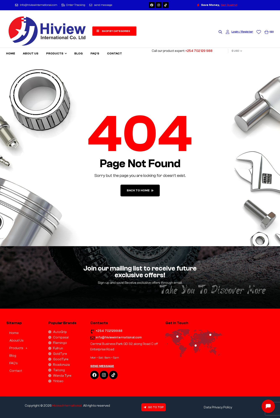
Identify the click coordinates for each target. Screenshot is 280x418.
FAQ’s (13, 363)
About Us (16, 340)
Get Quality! (229, 5)
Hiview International (66, 405)
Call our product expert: (182, 51)
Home (14, 333)
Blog (12, 356)
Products (19, 348)
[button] (24, 348)
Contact (15, 371)
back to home (140, 190)
